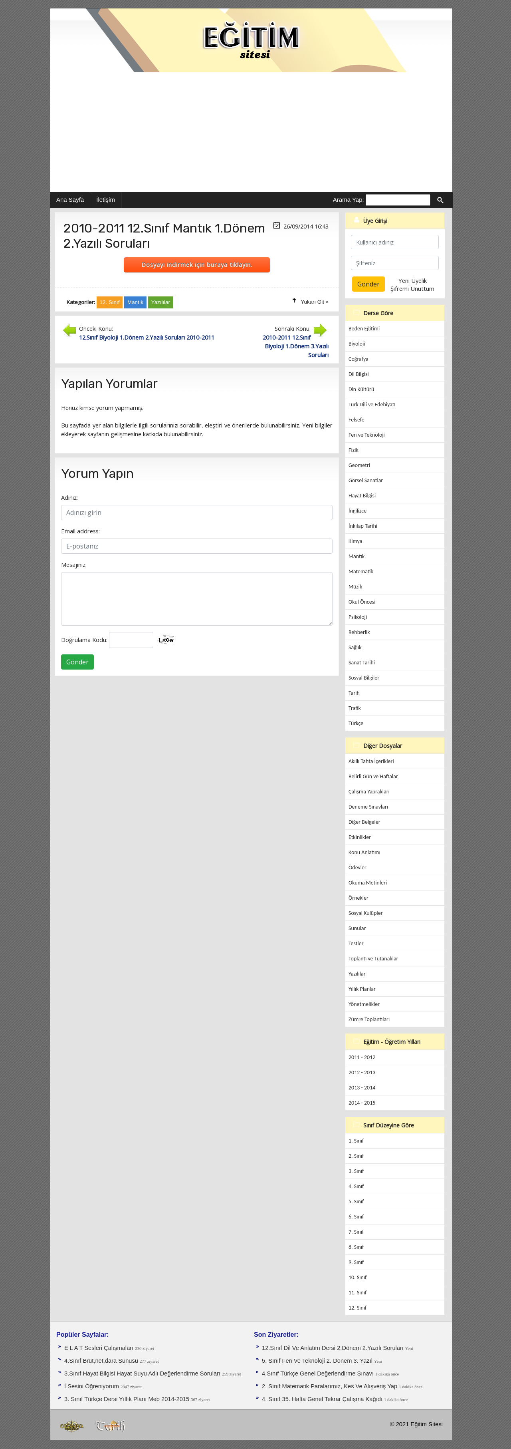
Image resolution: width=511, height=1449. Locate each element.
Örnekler (358, 897)
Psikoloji (358, 617)
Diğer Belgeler (364, 822)
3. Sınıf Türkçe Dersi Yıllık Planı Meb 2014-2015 (127, 1399)
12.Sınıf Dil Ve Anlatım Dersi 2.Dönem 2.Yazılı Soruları (333, 1348)
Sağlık (355, 647)
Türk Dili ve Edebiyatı (372, 404)
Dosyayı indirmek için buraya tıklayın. (196, 264)
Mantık (356, 556)
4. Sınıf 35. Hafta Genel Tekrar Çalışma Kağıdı (323, 1399)
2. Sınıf (356, 1156)
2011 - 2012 (362, 1057)
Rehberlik (359, 632)
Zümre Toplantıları (369, 1019)
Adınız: (69, 497)
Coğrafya (358, 359)
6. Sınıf (356, 1216)
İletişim (105, 199)
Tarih (354, 693)
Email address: (80, 531)
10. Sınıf (357, 1277)
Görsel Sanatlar (366, 480)
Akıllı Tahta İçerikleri (371, 761)
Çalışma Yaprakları (369, 791)
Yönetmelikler (364, 1004)
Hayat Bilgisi (362, 495)
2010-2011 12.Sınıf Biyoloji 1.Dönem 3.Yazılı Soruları (296, 346)
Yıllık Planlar (362, 989)
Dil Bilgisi (359, 374)
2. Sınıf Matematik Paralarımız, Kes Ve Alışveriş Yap (330, 1386)
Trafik (355, 708)
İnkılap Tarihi (363, 526)
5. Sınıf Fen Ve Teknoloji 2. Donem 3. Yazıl (318, 1361)
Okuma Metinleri (368, 882)
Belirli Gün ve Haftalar (373, 776)
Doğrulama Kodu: (84, 640)
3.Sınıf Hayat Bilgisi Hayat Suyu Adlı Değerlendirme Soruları (143, 1373)
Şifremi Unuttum (412, 288)
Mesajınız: (74, 564)
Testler (356, 943)
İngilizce (357, 510)
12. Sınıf (357, 1307)
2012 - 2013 (362, 1072)
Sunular (357, 928)
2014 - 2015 (362, 1102)
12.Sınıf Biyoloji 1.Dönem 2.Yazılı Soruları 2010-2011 (146, 337)
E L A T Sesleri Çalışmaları (99, 1348)
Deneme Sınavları (368, 806)
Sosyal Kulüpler (366, 913)
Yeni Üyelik (412, 280)
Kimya (355, 541)
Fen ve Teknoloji (367, 434)
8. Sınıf (356, 1247)
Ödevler (357, 867)
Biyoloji (357, 343)
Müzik (355, 586)
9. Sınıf (356, 1262)
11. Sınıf (357, 1292)
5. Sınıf (356, 1201)
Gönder (77, 662)
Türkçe (356, 723)
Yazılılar (357, 973)
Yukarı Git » (315, 302)
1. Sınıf (356, 1140)
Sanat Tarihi (362, 662)
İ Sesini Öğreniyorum (92, 1386)
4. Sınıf (356, 1186)
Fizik (353, 450)
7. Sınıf (356, 1231)
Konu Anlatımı (364, 852)
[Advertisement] (251, 132)
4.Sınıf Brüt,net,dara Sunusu (102, 1361)
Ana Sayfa (70, 199)
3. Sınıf (356, 1171)
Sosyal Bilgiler (364, 677)
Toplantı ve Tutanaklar (373, 958)
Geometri (359, 465)
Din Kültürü (361, 389)
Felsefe (356, 419)
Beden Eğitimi (364, 328)
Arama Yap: (348, 199)
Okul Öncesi (362, 601)
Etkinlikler (360, 837)
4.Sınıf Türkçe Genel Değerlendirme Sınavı (318, 1373)
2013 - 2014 (362, 1087)
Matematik (361, 571)
